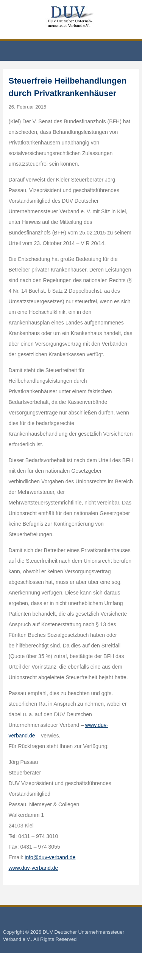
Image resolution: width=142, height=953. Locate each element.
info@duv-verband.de (50, 857)
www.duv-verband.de (33, 868)
